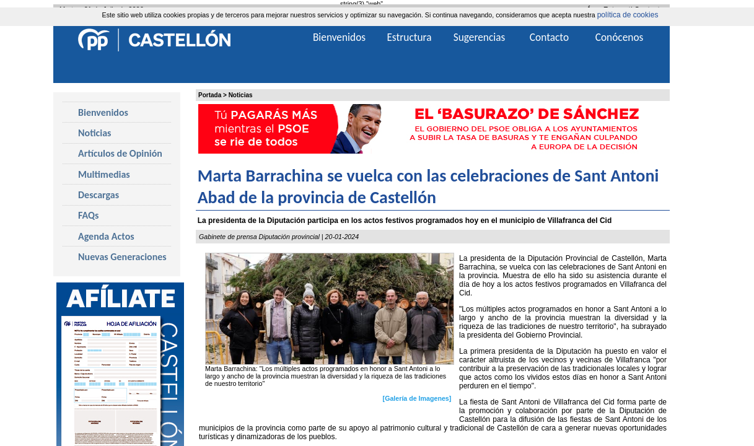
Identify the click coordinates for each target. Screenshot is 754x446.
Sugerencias (480, 37)
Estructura (409, 37)
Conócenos (619, 37)
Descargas (98, 195)
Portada (209, 95)
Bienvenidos (103, 112)
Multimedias (104, 174)
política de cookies (628, 15)
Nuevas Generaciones (122, 257)
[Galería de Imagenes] (417, 398)
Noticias (241, 95)
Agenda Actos (106, 236)
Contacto (549, 37)
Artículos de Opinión (120, 153)
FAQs (88, 215)
